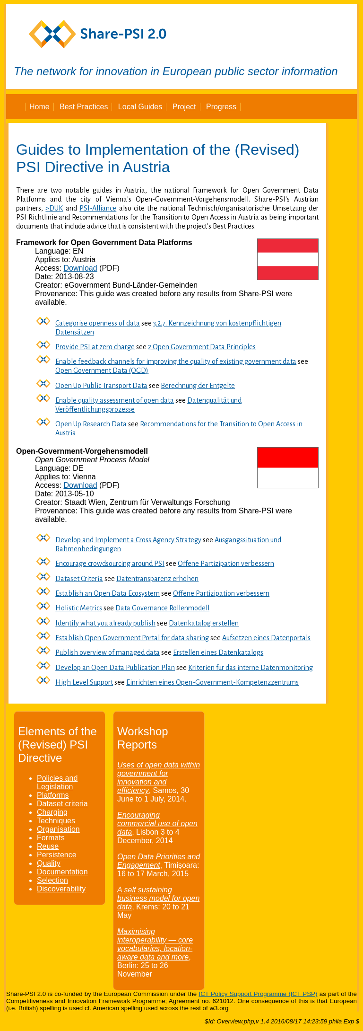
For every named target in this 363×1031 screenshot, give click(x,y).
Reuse (48, 846)
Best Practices (84, 107)
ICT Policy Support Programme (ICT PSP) (258, 993)
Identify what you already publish (105, 623)
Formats (51, 838)
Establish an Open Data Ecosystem (107, 593)
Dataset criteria (62, 804)
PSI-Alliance (97, 208)
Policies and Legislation (57, 782)
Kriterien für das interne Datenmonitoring (250, 667)
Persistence (57, 855)
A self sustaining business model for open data (158, 898)
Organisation (58, 829)
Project (184, 107)
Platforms (53, 795)
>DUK (54, 208)
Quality (48, 863)
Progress (221, 107)
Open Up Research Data (91, 424)
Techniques (56, 821)
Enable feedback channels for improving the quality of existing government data (175, 361)
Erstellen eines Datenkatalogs (218, 652)
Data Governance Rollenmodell (162, 608)
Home (39, 107)
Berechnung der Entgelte (198, 385)
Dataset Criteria (79, 578)
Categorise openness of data (97, 323)
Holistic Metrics (78, 608)
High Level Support (84, 682)
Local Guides (140, 107)
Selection (52, 880)
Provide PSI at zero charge (95, 347)
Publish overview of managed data (107, 652)
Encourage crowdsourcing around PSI (109, 563)
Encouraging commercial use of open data (157, 823)
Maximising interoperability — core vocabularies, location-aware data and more (155, 944)
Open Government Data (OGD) (101, 370)
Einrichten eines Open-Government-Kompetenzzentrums (212, 682)
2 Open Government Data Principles (202, 347)
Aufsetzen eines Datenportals (266, 638)
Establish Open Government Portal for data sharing (132, 638)
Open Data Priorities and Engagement (158, 861)
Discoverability (61, 889)
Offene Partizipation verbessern (226, 563)
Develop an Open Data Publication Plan (115, 667)
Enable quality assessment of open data (114, 400)
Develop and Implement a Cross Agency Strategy (128, 540)
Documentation (62, 872)
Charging (52, 812)
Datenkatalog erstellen (204, 623)
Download (80, 268)
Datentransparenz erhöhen (157, 578)
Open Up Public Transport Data (101, 385)
